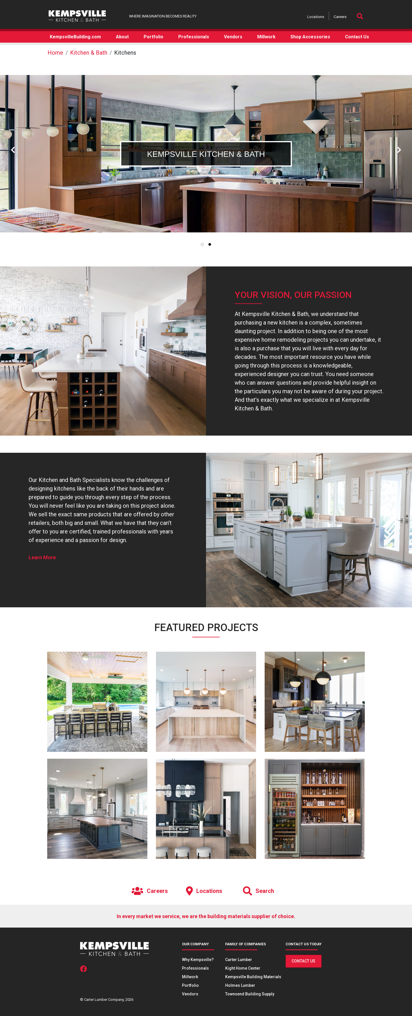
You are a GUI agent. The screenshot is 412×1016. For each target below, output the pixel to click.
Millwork (190, 977)
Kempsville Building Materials (253, 977)
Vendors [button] (233, 36)
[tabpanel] (206, 153)
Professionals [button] (193, 36)
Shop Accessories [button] (310, 36)
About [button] (122, 36)
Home (55, 52)
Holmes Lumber (240, 985)
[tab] (202, 244)
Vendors (190, 994)
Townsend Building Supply (249, 994)
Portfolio (190, 985)
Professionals (195, 968)
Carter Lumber (238, 959)
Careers (340, 16)
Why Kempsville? (198, 959)
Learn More (42, 557)
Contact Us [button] (357, 36)
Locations (315, 16)
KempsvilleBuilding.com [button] (75, 36)
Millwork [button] (266, 36)
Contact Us (303, 961)
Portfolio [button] (153, 36)
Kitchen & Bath (88, 52)
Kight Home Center (242, 968)
